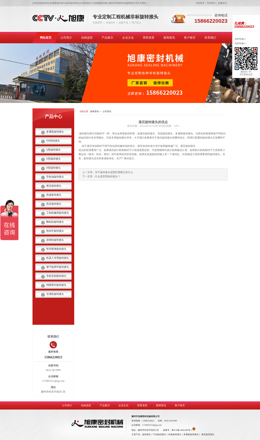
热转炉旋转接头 (55, 231)
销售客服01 (240, 39)
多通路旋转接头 (55, 131)
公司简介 (66, 37)
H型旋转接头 (53, 167)
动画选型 (87, 37)
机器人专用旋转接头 (57, 258)
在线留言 (200, 3)
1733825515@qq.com (152, 425)
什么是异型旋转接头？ (107, 176)
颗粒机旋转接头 (55, 222)
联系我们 (211, 3)
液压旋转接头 (53, 185)
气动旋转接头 (159, 434)
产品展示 (107, 37)
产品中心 (53, 116)
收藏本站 (222, 3)
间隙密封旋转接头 (56, 285)
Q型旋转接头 (53, 149)
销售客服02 (240, 43)
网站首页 (45, 37)
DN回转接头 (53, 140)
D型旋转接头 (53, 158)
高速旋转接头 (53, 194)
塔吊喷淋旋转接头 (56, 249)
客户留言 (190, 37)
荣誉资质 (148, 37)
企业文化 (128, 37)
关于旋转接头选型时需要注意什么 (114, 172)
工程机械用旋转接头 (57, 213)
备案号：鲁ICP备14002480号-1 (179, 430)
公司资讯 (107, 111)
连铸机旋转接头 (55, 240)
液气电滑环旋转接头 (57, 267)
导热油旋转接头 (55, 176)
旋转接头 (146, 434)
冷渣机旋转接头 (55, 294)
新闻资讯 (169, 37)
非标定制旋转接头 (56, 276)
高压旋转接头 (53, 204)
